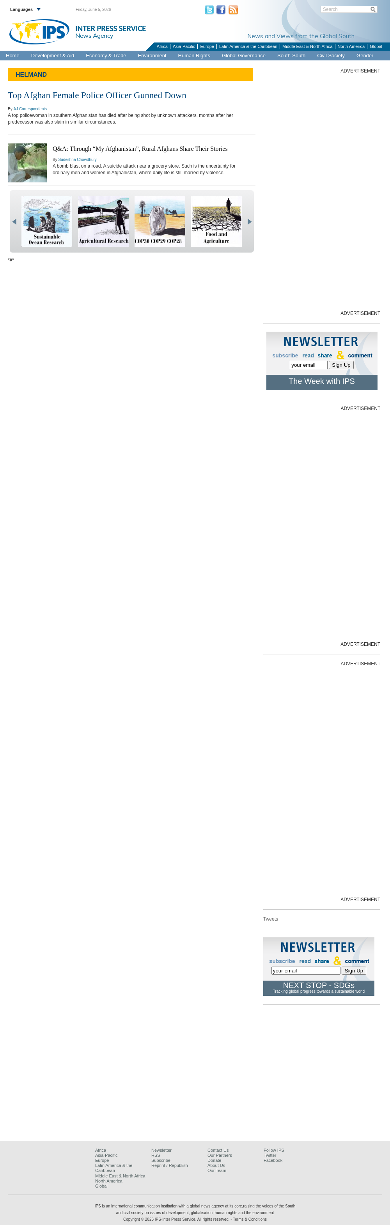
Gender (364, 55)
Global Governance (244, 55)
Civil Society (331, 55)
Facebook (273, 1160)
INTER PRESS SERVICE (110, 28)
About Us (216, 1165)
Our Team (216, 1170)
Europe (207, 46)
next (249, 222)
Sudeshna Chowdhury (77, 159)
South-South (291, 55)
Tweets (270, 919)
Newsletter (161, 1150)
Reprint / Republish (169, 1165)
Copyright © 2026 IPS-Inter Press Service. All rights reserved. (176, 1219)
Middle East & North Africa (307, 46)
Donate (214, 1160)
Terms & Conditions (250, 1219)
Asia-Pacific (184, 46)
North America (351, 46)
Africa (162, 46)
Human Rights (194, 55)
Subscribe (160, 1160)
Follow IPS (274, 1150)
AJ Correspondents (30, 109)
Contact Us (218, 1150)
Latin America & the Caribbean (248, 46)
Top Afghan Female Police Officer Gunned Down (97, 95)
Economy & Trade (106, 55)
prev (14, 222)
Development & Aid (52, 55)
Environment (152, 55)
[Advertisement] (341, 191)
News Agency (94, 35)
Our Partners (219, 1155)
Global (376, 46)
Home (13, 55)
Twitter (270, 1155)
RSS (155, 1155)
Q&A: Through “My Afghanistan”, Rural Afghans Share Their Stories (140, 148)
